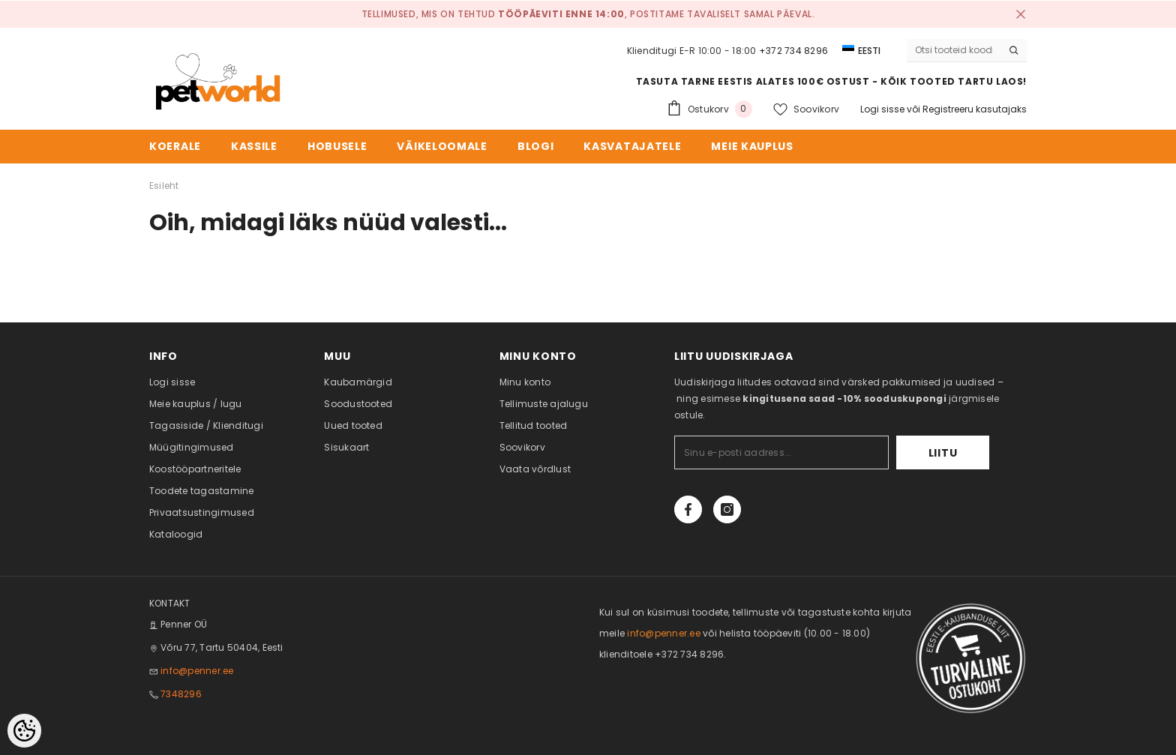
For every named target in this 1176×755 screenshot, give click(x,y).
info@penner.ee (196, 670)
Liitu (943, 452)
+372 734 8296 (793, 50)
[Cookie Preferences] (24, 731)
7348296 (181, 694)
